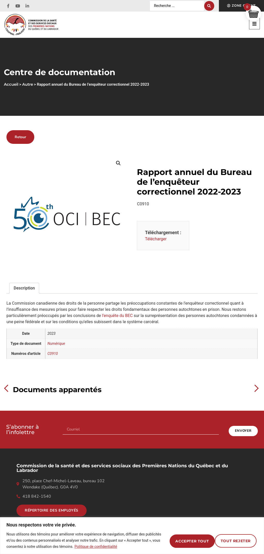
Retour (20, 136)
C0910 (52, 353)
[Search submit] (209, 6)
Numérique (56, 343)
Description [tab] (24, 288)
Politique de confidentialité (130, 546)
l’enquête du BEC (117, 315)
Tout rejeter (181, 540)
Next (255, 388)
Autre (27, 84)
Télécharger (156, 238)
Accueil (11, 84)
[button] (254, 23)
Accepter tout (232, 540)
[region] (132, 535)
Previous (7, 388)
